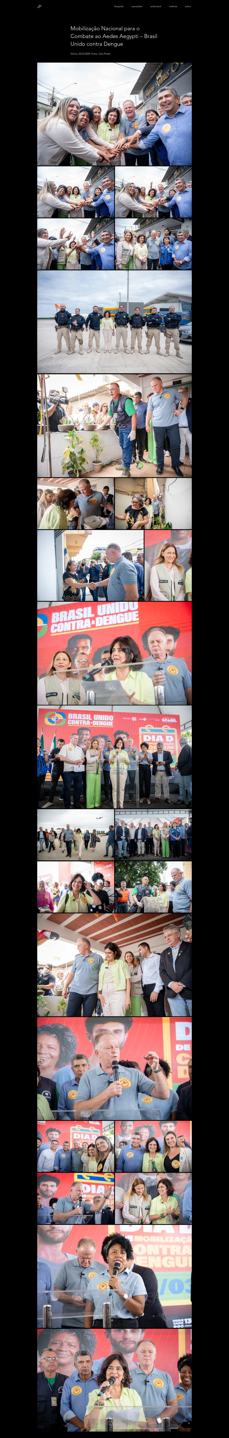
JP (39, 6)
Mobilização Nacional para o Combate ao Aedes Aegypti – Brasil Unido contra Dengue (113, 40)
